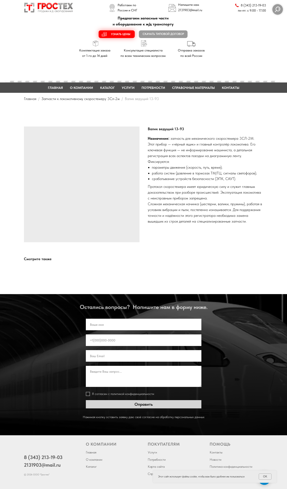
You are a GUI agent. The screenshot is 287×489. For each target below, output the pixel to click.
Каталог (91, 467)
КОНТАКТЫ (230, 88)
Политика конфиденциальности (231, 467)
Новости (215, 460)
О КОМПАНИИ (81, 88)
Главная (30, 99)
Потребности (157, 460)
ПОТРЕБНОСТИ (153, 88)
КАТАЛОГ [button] (107, 88)
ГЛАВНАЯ (55, 88)
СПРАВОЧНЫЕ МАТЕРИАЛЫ (193, 88)
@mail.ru (196, 10)
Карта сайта (156, 467)
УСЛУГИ (128, 88)
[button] (117, 34)
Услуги (152, 452)
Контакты (216, 452)
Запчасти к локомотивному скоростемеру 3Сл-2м (80, 99)
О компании (94, 460)
